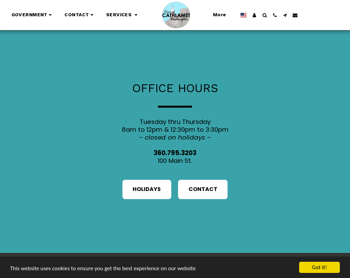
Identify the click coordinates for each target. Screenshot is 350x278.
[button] (32, 15)
